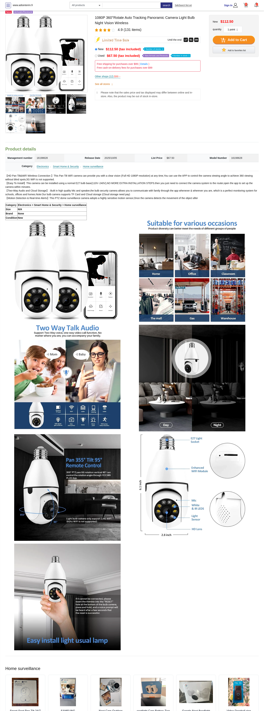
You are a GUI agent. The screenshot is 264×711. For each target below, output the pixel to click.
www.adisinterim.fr (23, 5)
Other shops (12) (107, 76)
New (131, 49)
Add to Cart (234, 40)
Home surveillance (93, 166)
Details (144, 64)
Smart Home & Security (66, 166)
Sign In (228, 5)
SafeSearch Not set (183, 5)
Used (144, 56)
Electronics (43, 166)
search (166, 5)
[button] (256, 4)
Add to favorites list (234, 50)
